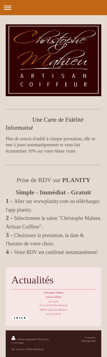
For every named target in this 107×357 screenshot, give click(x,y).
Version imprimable (24, 339)
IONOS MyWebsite (34, 349)
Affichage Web (88, 341)
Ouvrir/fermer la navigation (53, 7)
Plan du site (43, 339)
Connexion (90, 337)
